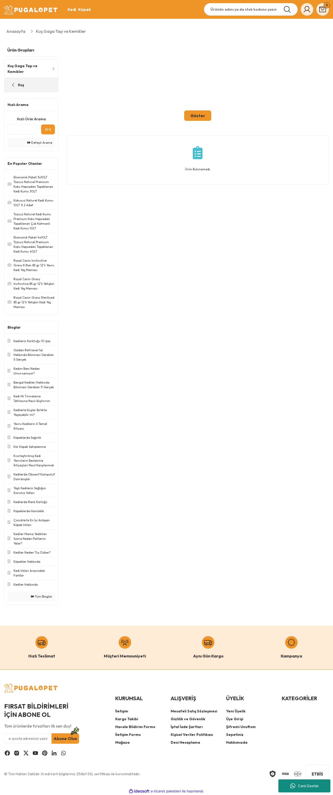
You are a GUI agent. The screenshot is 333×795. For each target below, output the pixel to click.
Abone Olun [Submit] (65, 738)
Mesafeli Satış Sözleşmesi (194, 711)
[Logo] (31, 10)
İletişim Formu (128, 734)
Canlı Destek (304, 786)
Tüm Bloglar (41, 596)
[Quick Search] (22, 129)
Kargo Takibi (126, 719)
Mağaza (122, 742)
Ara (48, 129)
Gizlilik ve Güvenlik (188, 719)
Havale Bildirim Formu (135, 726)
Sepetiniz (235, 734)
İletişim (121, 711)
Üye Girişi (234, 719)
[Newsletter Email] (41, 738)
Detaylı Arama (39, 143)
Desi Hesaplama (185, 742)
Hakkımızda (236, 742)
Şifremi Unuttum (241, 726)
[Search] (251, 9)
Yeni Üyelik (236, 711)
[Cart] (322, 9)
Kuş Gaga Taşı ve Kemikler (61, 31)
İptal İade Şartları (187, 726)
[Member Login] (307, 9)
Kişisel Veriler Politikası (192, 734)
